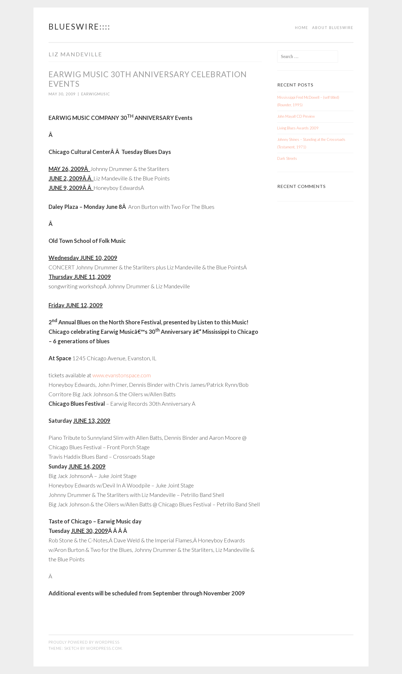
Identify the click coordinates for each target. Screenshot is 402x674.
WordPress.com (104, 648)
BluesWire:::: (80, 26)
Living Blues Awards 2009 (298, 128)
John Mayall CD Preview (296, 116)
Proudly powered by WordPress (84, 642)
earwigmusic (95, 94)
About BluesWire (332, 27)
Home (301, 27)
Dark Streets (287, 158)
